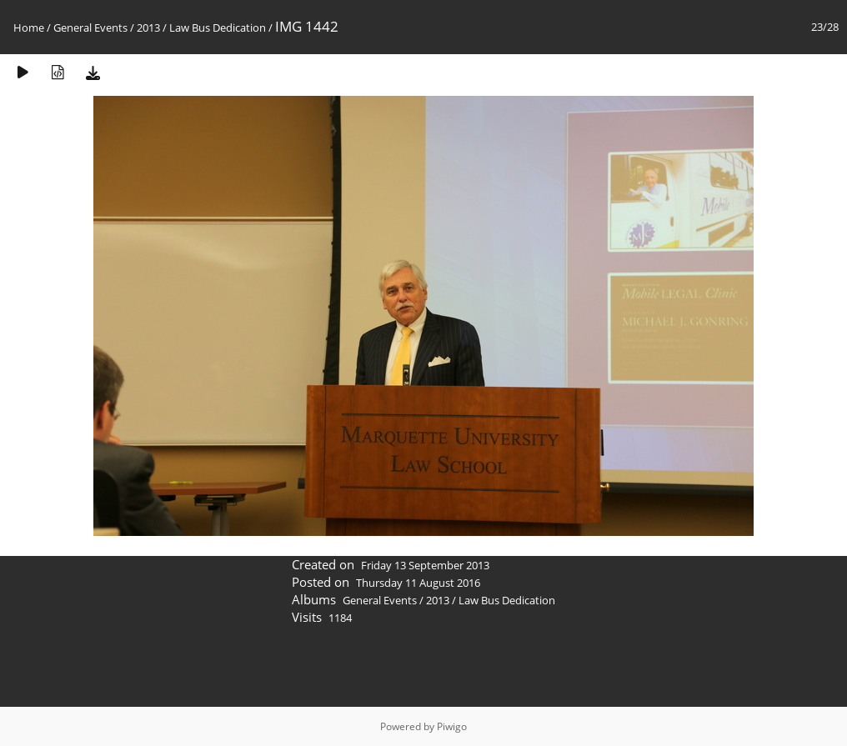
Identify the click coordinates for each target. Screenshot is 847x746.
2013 (148, 27)
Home (28, 27)
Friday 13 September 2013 (425, 565)
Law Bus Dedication (217, 27)
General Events (90, 27)
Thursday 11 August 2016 (418, 582)
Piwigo (452, 726)
